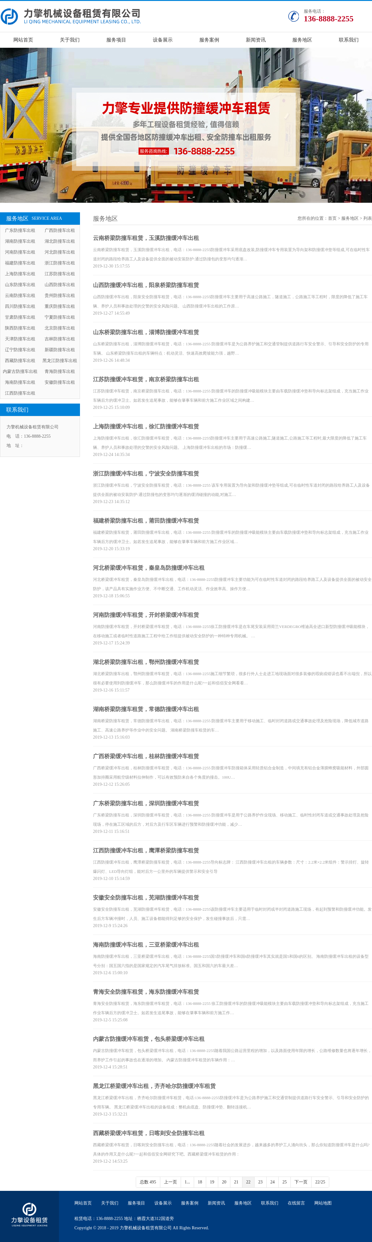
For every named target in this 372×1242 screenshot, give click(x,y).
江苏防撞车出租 (60, 274)
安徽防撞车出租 (60, 382)
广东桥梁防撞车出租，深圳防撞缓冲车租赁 (146, 803)
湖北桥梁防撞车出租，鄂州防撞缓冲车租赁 (146, 662)
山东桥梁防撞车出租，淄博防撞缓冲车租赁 (146, 332)
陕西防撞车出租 (20, 328)
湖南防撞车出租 (20, 241)
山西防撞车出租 (60, 284)
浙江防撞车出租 (60, 263)
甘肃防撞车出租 (20, 317)
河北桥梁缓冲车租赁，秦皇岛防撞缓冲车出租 (149, 568)
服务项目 (116, 39)
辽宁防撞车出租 (20, 349)
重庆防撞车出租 (60, 306)
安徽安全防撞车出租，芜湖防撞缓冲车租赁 (146, 898)
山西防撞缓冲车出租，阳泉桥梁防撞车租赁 (146, 285)
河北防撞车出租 (60, 252)
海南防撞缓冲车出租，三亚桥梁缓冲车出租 (146, 945)
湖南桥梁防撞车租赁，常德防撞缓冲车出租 (146, 709)
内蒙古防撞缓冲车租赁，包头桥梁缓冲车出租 (149, 1039)
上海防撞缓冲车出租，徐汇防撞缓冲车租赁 (146, 426)
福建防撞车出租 (20, 263)
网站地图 (323, 1203)
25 (284, 1182)
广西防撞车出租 (60, 230)
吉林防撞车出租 (60, 339)
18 (200, 1182)
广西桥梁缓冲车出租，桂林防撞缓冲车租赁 (146, 756)
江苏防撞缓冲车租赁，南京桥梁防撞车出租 (146, 379)
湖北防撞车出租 (60, 241)
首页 (332, 218)
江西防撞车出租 (20, 393)
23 (260, 1182)
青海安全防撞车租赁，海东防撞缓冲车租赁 (146, 992)
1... (187, 1182)
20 (224, 1182)
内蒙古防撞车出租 (20, 371)
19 (212, 1182)
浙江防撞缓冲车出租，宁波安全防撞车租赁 (146, 474)
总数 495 (148, 1182)
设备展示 (163, 39)
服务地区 (302, 39)
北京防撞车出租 (60, 328)
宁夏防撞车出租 (60, 317)
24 (272, 1182)
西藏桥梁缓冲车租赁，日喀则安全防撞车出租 (149, 1133)
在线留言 (296, 1203)
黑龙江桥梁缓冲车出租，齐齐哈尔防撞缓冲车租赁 (154, 1086)
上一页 (170, 1182)
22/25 (320, 1182)
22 (248, 1182)
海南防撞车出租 (20, 382)
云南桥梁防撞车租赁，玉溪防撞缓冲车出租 (146, 238)
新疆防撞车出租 (60, 349)
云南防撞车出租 (20, 295)
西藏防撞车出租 (20, 360)
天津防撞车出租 (20, 339)
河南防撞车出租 (20, 252)
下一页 (301, 1182)
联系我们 (349, 39)
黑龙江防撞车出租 (59, 360)
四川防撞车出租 (20, 306)
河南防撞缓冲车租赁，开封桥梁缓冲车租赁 (146, 615)
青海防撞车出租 (60, 371)
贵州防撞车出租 (60, 295)
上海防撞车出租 (20, 274)
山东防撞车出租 (20, 284)
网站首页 (23, 39)
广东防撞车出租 (20, 230)
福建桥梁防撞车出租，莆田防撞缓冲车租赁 (146, 521)
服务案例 (209, 39)
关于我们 (70, 39)
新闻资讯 (256, 39)
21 (236, 1182)
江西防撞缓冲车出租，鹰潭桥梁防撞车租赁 (146, 850)
